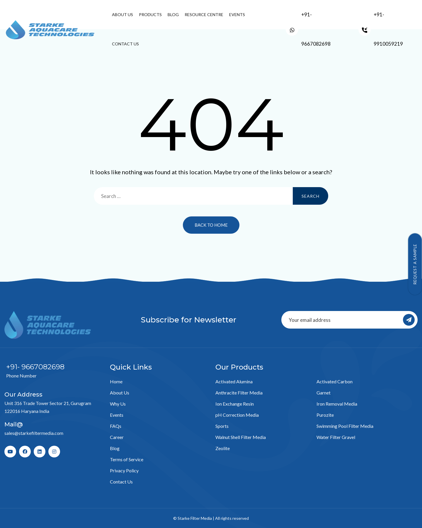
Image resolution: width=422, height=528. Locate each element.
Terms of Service (126, 459)
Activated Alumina (234, 381)
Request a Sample (415, 264)
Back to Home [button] (211, 225)
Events (237, 14)
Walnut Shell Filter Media (240, 437)
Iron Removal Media (336, 403)
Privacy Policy (124, 470)
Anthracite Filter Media (239, 392)
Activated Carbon (334, 381)
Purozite (325, 415)
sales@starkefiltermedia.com (33, 433)
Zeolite (222, 448)
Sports (222, 426)
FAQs (115, 426)
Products (150, 14)
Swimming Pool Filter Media (344, 426)
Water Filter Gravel (335, 437)
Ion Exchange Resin (234, 403)
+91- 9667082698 (316, 29)
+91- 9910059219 (388, 29)
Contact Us (125, 43)
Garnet (323, 392)
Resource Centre (204, 14)
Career (117, 437)
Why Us (118, 403)
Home (116, 381)
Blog (173, 14)
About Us (122, 14)
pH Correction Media (237, 415)
